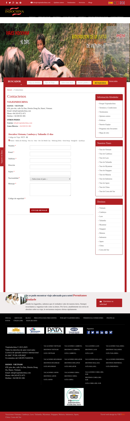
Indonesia (102, 237)
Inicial (32, 17)
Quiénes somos (59, 2)
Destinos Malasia (92, 363)
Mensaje (12, 184)
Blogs (90, 2)
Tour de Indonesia (105, 179)
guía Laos (89, 353)
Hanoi (12, 141)
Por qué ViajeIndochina (70, 318)
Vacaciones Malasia (93, 359)
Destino (57, 17)
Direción (11, 165)
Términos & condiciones (93, 318)
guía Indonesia (112, 366)
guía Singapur (70, 366)
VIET (121, 414)
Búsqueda (100, 83)
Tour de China (104, 187)
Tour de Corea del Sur (107, 191)
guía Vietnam (49, 353)
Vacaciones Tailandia (115, 346)
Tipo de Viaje (44, 17)
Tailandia (102, 221)
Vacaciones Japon (51, 372)
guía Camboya (70, 353)
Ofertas (82, 17)
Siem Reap (66, 141)
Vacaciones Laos (92, 346)
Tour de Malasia (105, 175)
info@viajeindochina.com (41, 2)
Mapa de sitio (104, 133)
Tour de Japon (104, 183)
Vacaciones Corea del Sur (94, 373)
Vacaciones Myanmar (53, 359)
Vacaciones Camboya (73, 346)
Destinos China (70, 376)
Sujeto (11, 172)
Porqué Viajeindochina (107, 104)
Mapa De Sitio (31, 321)
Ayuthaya (81, 141)
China (101, 246)
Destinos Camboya (72, 349)
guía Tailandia (112, 353)
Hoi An (30, 141)
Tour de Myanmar (105, 166)
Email (11, 152)
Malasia (102, 233)
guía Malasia (90, 366)
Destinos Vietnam (51, 349)
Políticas (102, 120)
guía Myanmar (50, 366)
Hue (35, 141)
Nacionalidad (14, 178)
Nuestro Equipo (105, 124)
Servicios (82, 2)
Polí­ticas (110, 318)
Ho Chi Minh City (44, 141)
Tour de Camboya (105, 154)
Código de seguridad (16, 198)
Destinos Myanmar (51, 363)
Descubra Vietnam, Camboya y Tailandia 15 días (31, 134)
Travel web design (107, 414)
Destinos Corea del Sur (93, 378)
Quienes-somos (104, 116)
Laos (101, 216)
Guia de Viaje (69, 17)
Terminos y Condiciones (108, 108)
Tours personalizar (98, 17)
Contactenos (116, 17)
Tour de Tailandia (105, 162)
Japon (101, 241)
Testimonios (71, 2)
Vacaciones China (71, 372)
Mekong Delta (56, 141)
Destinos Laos (91, 349)
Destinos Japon (50, 376)
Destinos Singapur (72, 363)
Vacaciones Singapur (73, 359)
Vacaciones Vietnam (52, 346)
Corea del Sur (104, 250)
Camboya (102, 212)
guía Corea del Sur (93, 383)
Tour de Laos (104, 158)
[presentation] (49, 202)
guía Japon (48, 379)
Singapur (102, 229)
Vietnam (102, 208)
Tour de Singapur (105, 170)
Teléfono (12, 159)
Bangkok (74, 141)
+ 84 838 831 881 (25, 126)
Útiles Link (18, 321)
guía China (68, 379)
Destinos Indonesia (114, 363)
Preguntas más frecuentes (108, 129)
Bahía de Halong (21, 141)
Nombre (12, 146)
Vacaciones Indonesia (115, 359)
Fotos (7, 321)
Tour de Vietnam (105, 150)
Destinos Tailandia (114, 349)
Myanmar (102, 225)
